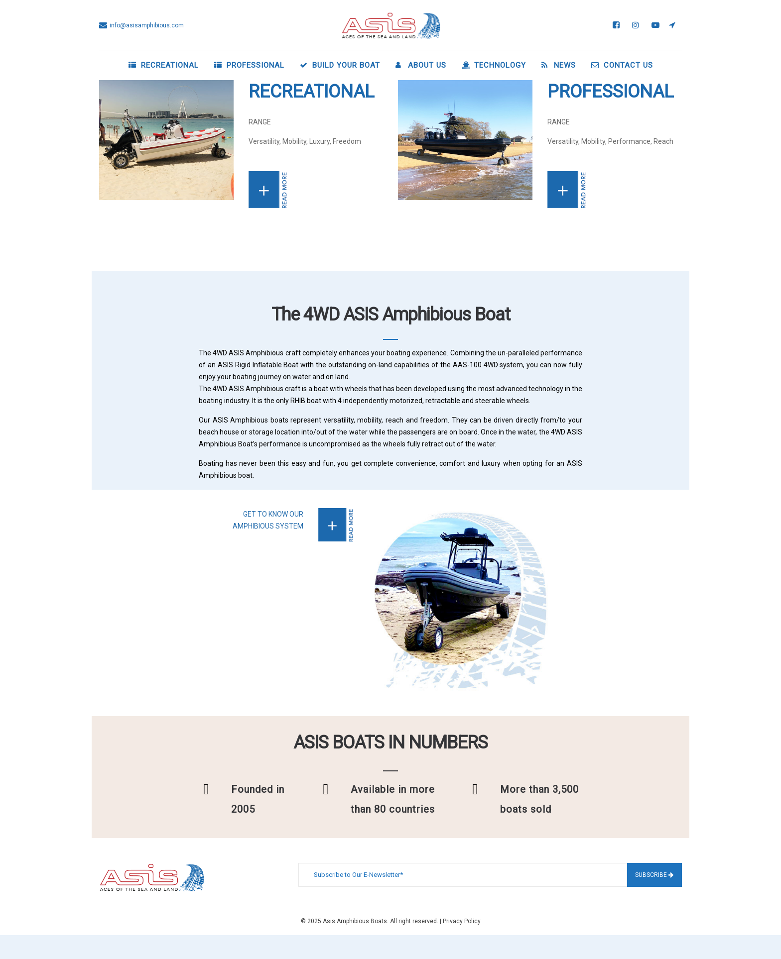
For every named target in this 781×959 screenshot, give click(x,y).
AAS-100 (467, 365)
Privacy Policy (462, 921)
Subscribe (654, 874)
